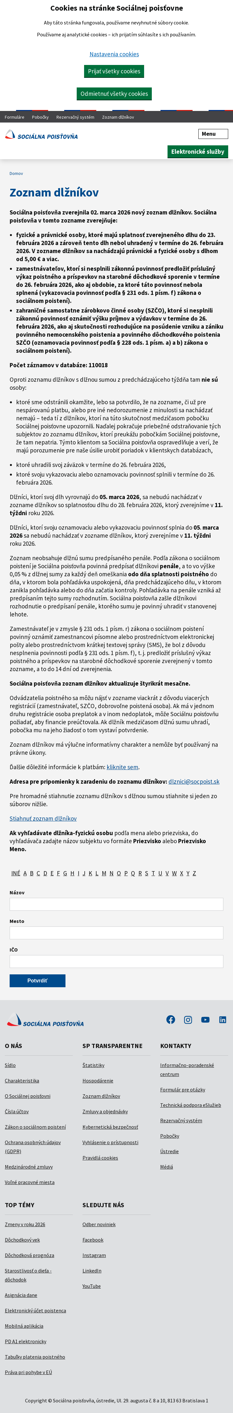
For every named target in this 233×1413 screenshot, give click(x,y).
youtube (205, 1020)
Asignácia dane (21, 1295)
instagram (188, 1020)
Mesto (17, 921)
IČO (14, 949)
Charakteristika (22, 1080)
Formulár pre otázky (182, 1089)
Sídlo (10, 1065)
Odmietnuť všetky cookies (114, 93)
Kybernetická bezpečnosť (110, 1127)
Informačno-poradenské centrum (187, 1069)
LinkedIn (91, 1270)
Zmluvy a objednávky (105, 1111)
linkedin (222, 1020)
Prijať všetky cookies (114, 71)
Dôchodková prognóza (29, 1255)
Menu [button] (213, 133)
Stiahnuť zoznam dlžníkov (43, 818)
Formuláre (14, 117)
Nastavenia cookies (114, 54)
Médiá (166, 1166)
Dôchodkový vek (22, 1239)
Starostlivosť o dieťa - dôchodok (28, 1275)
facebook (170, 1020)
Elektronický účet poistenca (35, 1310)
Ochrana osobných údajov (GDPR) (33, 1146)
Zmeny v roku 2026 (25, 1224)
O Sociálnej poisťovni (27, 1096)
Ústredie (169, 1151)
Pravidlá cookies (100, 1157)
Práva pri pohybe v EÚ (28, 1372)
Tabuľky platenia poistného (35, 1357)
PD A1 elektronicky (25, 1341)
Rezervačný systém (75, 117)
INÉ (15, 873)
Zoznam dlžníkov (118, 117)
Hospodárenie (97, 1080)
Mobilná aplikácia (24, 1326)
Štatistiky (93, 1065)
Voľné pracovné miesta (30, 1182)
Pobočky (40, 117)
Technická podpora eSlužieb (190, 1105)
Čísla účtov (17, 1111)
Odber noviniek (99, 1224)
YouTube (91, 1286)
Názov (17, 892)
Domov (16, 173)
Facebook (92, 1239)
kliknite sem (122, 767)
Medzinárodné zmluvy (29, 1166)
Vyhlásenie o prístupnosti (110, 1142)
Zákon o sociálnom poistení (35, 1127)
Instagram (94, 1255)
